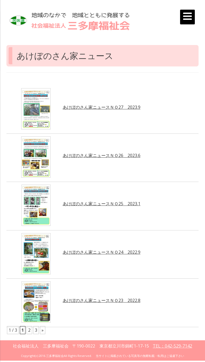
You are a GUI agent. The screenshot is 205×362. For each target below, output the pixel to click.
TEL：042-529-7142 (172, 346)
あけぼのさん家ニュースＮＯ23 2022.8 (101, 300)
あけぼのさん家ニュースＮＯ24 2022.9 (101, 252)
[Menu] (187, 17)
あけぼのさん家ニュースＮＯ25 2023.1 (101, 204)
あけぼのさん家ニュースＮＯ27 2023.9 (101, 107)
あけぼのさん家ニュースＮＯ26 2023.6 (101, 155)
